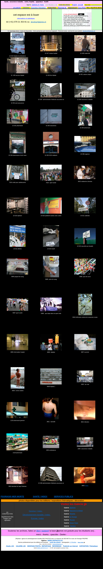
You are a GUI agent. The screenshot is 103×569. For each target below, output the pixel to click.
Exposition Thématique (38, 7)
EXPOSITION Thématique (88, 546)
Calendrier (26, 7)
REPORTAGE (46, 546)
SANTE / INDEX (40, 496)
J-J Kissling (73, 542)
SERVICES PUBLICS (63, 496)
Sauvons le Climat (76, 511)
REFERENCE (56, 546)
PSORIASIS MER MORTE (12, 496)
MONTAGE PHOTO (33, 546)
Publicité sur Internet (70, 546)
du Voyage (73, 517)
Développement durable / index (37, 515)
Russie (72, 520)
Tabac (86, 485)
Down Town (74, 523)
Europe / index (37, 518)
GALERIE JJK (21, 546)
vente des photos (55, 542)
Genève (73, 526)
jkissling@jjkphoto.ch (96, 5)
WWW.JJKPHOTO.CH (55, 540)
